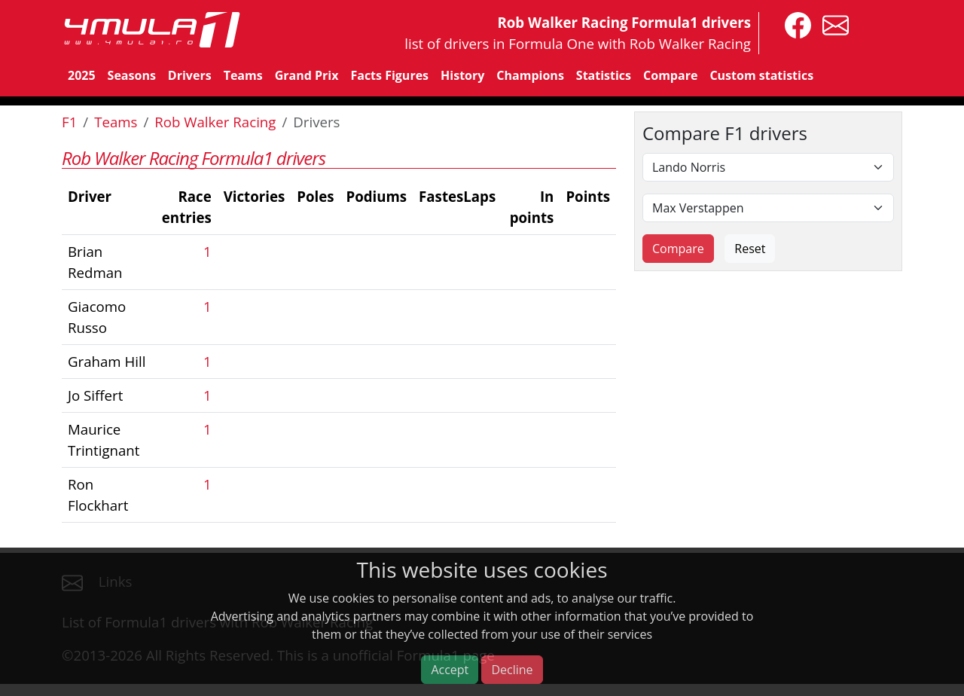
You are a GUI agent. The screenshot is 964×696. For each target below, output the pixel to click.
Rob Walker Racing (215, 121)
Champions (529, 75)
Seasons (132, 75)
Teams (243, 75)
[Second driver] (768, 208)
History (462, 75)
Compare (670, 75)
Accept (449, 669)
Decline (511, 669)
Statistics (603, 75)
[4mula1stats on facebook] (794, 23)
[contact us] (832, 23)
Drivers (190, 75)
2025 (82, 75)
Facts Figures (389, 75)
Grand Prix (307, 75)
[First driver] (768, 167)
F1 (69, 121)
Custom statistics (761, 75)
